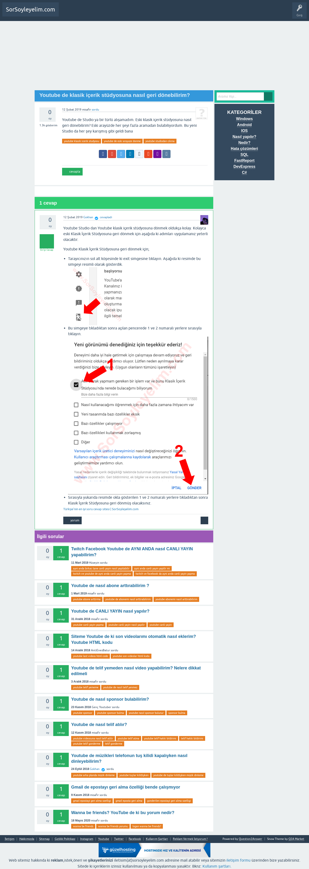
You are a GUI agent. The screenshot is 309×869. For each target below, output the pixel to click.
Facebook (135, 839)
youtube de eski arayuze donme (122, 141)
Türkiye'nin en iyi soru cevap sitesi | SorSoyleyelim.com (101, 509)
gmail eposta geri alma (129, 800)
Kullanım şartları (216, 866)
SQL (244, 155)
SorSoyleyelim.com (30, 9)
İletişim (9, 839)
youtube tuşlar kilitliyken (134, 775)
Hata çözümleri (244, 149)
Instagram (86, 839)
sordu (95, 109)
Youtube (103, 839)
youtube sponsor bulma (110, 712)
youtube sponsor (82, 712)
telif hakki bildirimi (192, 738)
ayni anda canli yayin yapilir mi (152, 568)
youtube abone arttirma (87, 599)
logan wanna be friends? (147, 826)
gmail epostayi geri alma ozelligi (92, 800)
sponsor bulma (176, 712)
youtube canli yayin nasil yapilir (126, 624)
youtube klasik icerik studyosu (81, 141)
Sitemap (44, 839)
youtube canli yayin (160, 624)
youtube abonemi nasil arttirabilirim (176, 599)
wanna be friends (83, 826)
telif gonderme (113, 743)
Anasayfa (68, 13)
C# (244, 172)
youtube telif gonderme (86, 743)
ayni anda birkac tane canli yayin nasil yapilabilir (101, 568)
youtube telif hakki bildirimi (160, 738)
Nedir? (244, 143)
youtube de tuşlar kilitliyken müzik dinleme (178, 775)
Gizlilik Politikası (65, 839)
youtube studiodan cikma (160, 141)
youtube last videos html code (90, 656)
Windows (244, 119)
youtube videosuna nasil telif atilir (93, 738)
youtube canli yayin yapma (88, 624)
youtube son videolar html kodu (131, 656)
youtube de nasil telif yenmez (120, 687)
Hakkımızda (26, 839)
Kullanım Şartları (157, 839)
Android (244, 125)
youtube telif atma (128, 738)
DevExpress (245, 166)
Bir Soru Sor (86, 13)
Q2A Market (296, 839)
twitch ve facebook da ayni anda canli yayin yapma (165, 573)
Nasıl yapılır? (244, 137)
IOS (244, 131)
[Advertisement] (154, 56)
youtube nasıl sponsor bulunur (146, 712)
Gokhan (95, 769)
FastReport (244, 161)
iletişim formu (238, 860)
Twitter (119, 839)
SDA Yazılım (118, 13)
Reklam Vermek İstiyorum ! (190, 839)
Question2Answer (250, 839)
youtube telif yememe (85, 687)
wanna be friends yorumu (113, 826)
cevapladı (106, 217)
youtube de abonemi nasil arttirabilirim (128, 599)
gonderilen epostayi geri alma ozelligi (169, 800)
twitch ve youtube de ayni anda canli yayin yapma (102, 573)
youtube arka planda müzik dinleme (94, 775)
